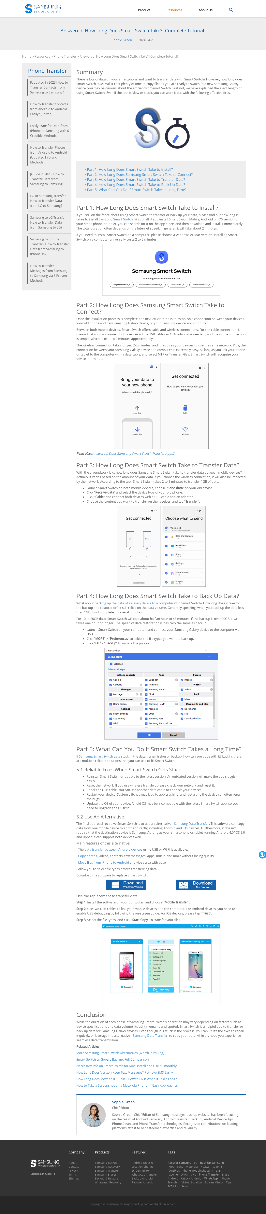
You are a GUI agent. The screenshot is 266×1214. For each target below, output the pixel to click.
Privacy (73, 1170)
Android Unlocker (143, 1163)
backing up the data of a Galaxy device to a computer (134, 603)
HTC (171, 1166)
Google (173, 1174)
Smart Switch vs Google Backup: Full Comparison (112, 1059)
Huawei (205, 1166)
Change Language (41, 1174)
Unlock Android (191, 1178)
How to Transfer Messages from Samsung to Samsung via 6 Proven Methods (48, 273)
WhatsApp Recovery (108, 1182)
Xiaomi (217, 1166)
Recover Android (143, 1182)
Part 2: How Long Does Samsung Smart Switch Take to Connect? (140, 174)
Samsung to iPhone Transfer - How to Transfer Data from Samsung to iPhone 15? (49, 246)
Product (144, 10)
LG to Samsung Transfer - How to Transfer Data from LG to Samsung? (49, 201)
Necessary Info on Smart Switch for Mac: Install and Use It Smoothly (126, 1066)
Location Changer (143, 1166)
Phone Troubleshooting (198, 1170)
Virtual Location (192, 1182)
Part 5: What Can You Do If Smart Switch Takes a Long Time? (136, 189)
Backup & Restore (106, 1178)
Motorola (192, 1166)
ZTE (218, 1170)
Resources (174, 10)
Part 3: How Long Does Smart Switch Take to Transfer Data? (136, 179)
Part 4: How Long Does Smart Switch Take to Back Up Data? (136, 184)
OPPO (184, 1174)
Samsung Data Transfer (191, 823)
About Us (206, 10)
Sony (180, 1166)
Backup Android (142, 1178)
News (184, 1186)
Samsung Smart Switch (116, 219)
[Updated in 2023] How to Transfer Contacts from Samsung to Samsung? (49, 87)
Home (26, 56)
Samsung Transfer (107, 1170)
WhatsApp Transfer (144, 1174)
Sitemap (74, 1178)
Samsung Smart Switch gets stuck (104, 756)
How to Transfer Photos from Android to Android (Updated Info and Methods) (48, 154)
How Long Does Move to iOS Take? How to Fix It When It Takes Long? (126, 1079)
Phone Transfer (64, 56)
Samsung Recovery (107, 1166)
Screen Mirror (141, 1170)
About (73, 1163)
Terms (73, 1174)
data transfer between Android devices (113, 849)
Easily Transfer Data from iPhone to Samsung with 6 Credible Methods (49, 131)
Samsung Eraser (105, 1174)
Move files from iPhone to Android (103, 862)
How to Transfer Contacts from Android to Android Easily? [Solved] (49, 109)
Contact (74, 1166)
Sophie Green (122, 40)
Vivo (193, 1174)
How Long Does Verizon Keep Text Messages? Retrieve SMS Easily (124, 1072)
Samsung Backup (106, 1163)
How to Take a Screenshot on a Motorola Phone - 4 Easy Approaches (127, 1085)
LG (195, 1163)
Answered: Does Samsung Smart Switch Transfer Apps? (133, 453)
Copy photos (87, 856)
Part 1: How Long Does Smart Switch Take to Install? (130, 169)
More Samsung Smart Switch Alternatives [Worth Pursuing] (120, 1053)
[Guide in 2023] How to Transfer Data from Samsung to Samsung (47, 179)
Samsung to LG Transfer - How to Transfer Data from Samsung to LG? (49, 222)
